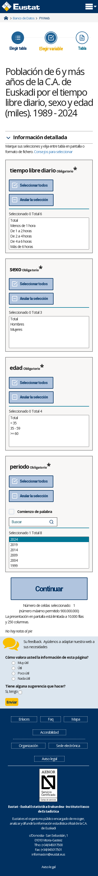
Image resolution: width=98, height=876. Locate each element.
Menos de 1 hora (49, 225)
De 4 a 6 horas (49, 241)
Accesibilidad (49, 732)
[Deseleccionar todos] (31, 200)
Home (6, 18)
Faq (50, 719)
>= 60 (49, 433)
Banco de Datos (23, 18)
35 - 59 (49, 428)
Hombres (49, 324)
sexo (15, 269)
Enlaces (24, 719)
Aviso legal (49, 758)
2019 (49, 544)
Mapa (75, 719)
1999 (49, 565)
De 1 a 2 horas (49, 231)
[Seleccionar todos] (31, 186)
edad (16, 367)
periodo (19, 466)
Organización (28, 745)
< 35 (49, 423)
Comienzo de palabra (34, 511)
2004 (49, 560)
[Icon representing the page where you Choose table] (18, 41)
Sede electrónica (68, 745)
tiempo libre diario (32, 170)
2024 (49, 539)
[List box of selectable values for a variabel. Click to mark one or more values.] (49, 234)
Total (49, 220)
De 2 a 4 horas (49, 236)
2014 (49, 550)
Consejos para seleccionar (53, 151)
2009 (49, 555)
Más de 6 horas (49, 246)
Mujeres (49, 329)
